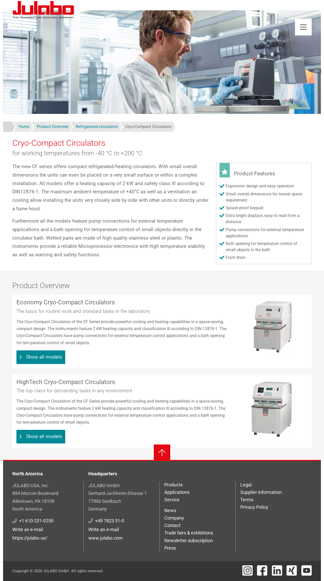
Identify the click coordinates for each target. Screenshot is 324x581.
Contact (172, 525)
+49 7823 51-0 (109, 520)
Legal (246, 484)
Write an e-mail (27, 529)
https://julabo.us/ (29, 538)
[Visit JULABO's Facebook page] (262, 570)
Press (170, 548)
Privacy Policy (254, 507)
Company (174, 518)
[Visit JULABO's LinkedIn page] (277, 570)
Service (171, 499)
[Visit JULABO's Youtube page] (306, 570)
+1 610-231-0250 (36, 520)
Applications (176, 492)
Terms (246, 499)
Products (173, 484)
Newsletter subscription (188, 540)
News (170, 510)
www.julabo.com (105, 538)
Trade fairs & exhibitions (188, 532)
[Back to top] (162, 452)
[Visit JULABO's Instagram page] (247, 570)
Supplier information (261, 492)
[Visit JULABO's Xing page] (292, 570)
